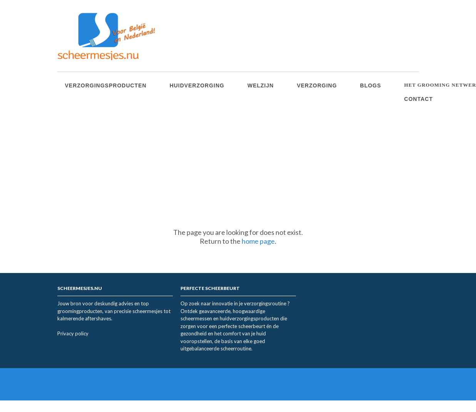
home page (258, 241)
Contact (418, 99)
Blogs (370, 85)
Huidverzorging (197, 85)
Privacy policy (73, 333)
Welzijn (260, 85)
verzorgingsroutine (265, 303)
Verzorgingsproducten (106, 85)
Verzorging (317, 85)
